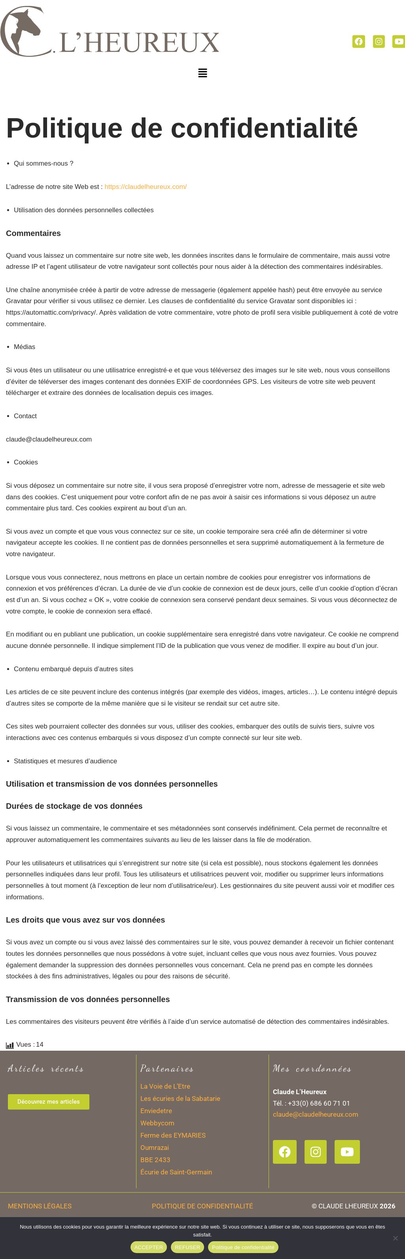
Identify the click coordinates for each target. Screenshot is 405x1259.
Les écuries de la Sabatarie (180, 1126)
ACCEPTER (148, 1247)
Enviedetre (156, 1138)
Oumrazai (154, 1175)
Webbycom (157, 1150)
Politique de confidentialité (243, 1247)
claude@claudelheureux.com (315, 1142)
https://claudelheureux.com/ (147, 187)
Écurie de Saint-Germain (176, 1199)
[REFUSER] (395, 1238)
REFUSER (187, 1247)
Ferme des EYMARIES (173, 1163)
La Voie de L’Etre (165, 1113)
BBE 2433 (155, 1187)
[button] (202, 73)
